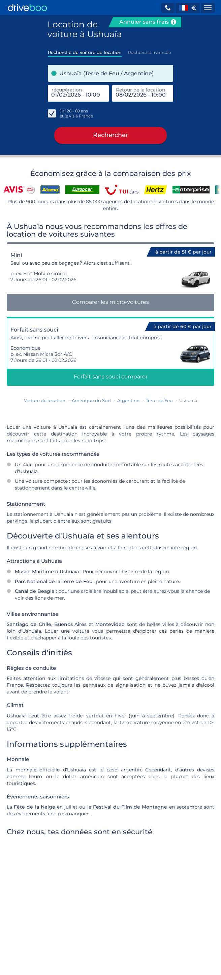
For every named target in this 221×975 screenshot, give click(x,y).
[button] (168, 8)
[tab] (84, 50)
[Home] (27, 8)
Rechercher (110, 135)
